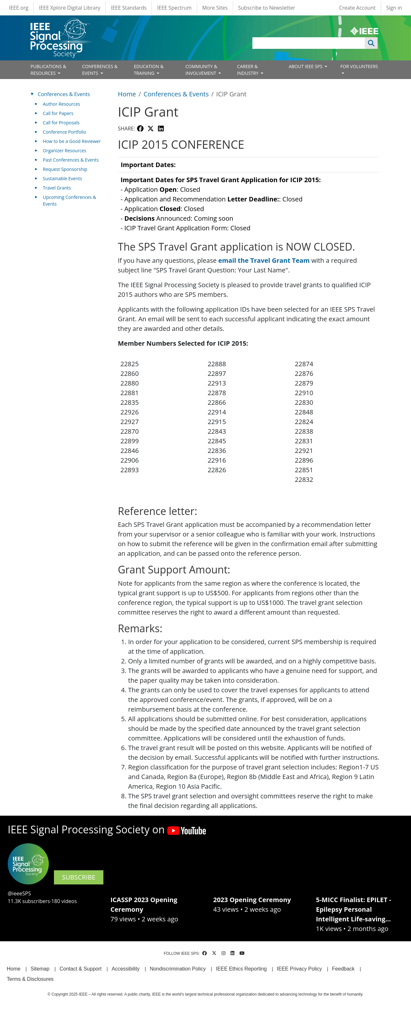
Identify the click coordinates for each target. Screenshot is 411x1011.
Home (127, 94)
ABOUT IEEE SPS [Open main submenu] (306, 66)
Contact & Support (80, 968)
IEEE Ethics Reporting (241, 968)
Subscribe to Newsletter (266, 7)
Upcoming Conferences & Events (69, 200)
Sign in (394, 7)
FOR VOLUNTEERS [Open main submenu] (359, 66)
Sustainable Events (62, 178)
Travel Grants (57, 188)
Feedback (343, 968)
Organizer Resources (64, 150)
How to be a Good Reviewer (72, 141)
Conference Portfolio (64, 132)
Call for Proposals (61, 123)
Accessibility (126, 968)
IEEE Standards (128, 7)
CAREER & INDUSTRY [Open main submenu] (248, 69)
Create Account (357, 7)
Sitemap (40, 968)
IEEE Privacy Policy (299, 968)
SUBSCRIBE (78, 877)
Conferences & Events (176, 94)
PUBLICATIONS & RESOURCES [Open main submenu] (48, 69)
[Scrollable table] (249, 197)
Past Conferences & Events (71, 160)
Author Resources (61, 104)
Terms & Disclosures (30, 979)
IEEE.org (18, 7)
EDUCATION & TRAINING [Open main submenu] (149, 69)
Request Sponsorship (65, 169)
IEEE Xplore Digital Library (69, 7)
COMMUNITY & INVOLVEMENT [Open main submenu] (201, 69)
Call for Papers (58, 113)
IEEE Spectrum (174, 7)
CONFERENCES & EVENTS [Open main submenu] (100, 69)
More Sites (215, 7)
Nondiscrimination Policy (178, 968)
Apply (371, 43)
